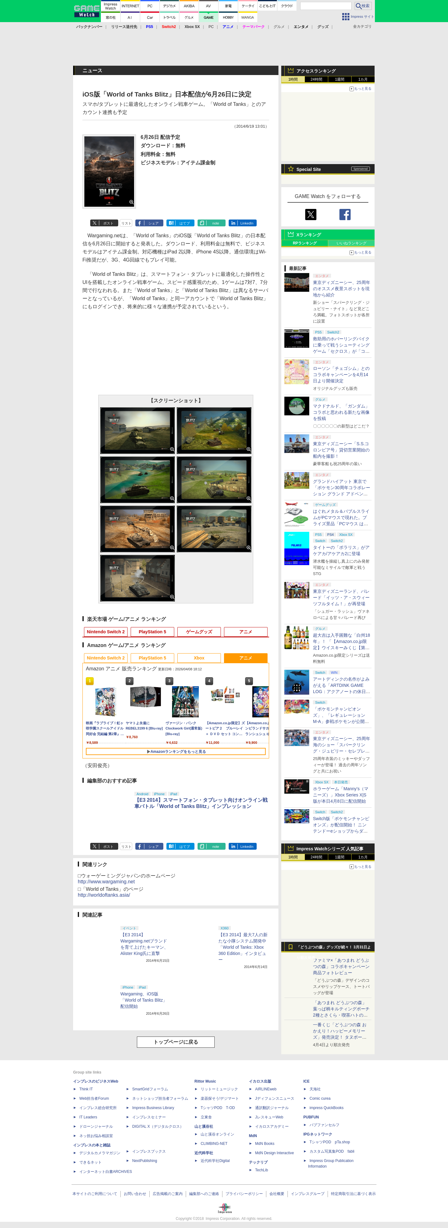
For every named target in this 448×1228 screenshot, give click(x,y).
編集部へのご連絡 (204, 1194)
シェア (153, 223)
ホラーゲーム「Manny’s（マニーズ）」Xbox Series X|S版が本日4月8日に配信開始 (340, 795)
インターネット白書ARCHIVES (105, 1171)
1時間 (293, 79)
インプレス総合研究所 (98, 1108)
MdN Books (264, 1143)
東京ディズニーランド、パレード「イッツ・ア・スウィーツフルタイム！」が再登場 (341, 597)
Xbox (199, 657)
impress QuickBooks (326, 1108)
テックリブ (258, 1162)
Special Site (308, 169)
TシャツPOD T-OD (218, 1108)
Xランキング (308, 234)
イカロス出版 (260, 1081)
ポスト (108, 223)
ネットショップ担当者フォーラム (160, 1098)
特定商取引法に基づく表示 (353, 1194)
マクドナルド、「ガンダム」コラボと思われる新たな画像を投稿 (341, 412)
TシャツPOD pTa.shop (330, 1142)
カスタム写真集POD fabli (332, 1151)
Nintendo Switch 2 (105, 631)
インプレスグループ (307, 1194)
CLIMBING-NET (214, 1143)
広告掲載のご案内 (168, 1194)
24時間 (316, 79)
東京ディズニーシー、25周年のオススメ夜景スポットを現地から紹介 (341, 288)
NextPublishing (144, 1161)
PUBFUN (311, 1117)
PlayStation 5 (152, 631)
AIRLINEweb (266, 1089)
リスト (126, 223)
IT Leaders (88, 1117)
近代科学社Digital (215, 1161)
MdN (253, 1136)
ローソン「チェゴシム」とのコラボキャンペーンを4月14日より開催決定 (341, 374)
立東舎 (206, 1117)
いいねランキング (351, 243)
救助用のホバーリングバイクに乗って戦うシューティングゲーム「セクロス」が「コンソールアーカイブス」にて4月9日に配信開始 (341, 351)
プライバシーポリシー (244, 1194)
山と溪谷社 (203, 1126)
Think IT (86, 1089)
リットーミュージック (219, 1089)
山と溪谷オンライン (217, 1134)
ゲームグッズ (199, 631)
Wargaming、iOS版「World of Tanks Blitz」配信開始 (143, 1000)
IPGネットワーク (317, 1134)
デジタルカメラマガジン (99, 1153)
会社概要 (276, 1194)
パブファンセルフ (324, 1125)
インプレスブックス (149, 1151)
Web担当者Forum (94, 1098)
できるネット (90, 1162)
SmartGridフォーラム (150, 1089)
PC (211, 27)
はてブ (185, 223)
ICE (306, 1081)
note (215, 223)
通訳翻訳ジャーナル (272, 1108)
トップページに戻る (175, 1042)
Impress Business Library (153, 1108)
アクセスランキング (316, 70)
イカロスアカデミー (272, 1126)
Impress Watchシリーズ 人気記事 (329, 848)
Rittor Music (205, 1081)
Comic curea (320, 1098)
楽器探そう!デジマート (220, 1098)
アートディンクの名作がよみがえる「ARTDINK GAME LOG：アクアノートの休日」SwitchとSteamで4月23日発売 (341, 691)
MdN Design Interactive (274, 1153)
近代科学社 (203, 1153)
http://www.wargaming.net (106, 881)
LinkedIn (247, 223)
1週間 (340, 79)
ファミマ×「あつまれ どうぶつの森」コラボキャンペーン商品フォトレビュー (341, 966)
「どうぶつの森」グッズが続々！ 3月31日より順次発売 (333, 948)
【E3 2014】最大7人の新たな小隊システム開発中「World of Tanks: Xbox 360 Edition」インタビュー (243, 947)
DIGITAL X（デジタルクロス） (158, 1126)
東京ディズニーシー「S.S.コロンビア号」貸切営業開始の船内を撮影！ (341, 450)
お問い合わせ (135, 1194)
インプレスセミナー (149, 1117)
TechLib (261, 1170)
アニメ (245, 631)
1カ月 (363, 79)
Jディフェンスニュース (274, 1098)
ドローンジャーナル (96, 1126)
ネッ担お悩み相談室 (96, 1136)
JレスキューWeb (269, 1117)
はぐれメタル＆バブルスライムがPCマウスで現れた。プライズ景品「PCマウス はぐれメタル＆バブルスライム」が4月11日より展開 (341, 524)
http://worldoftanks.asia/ (104, 895)
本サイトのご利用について (94, 1194)
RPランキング (305, 243)
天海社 (315, 1089)
